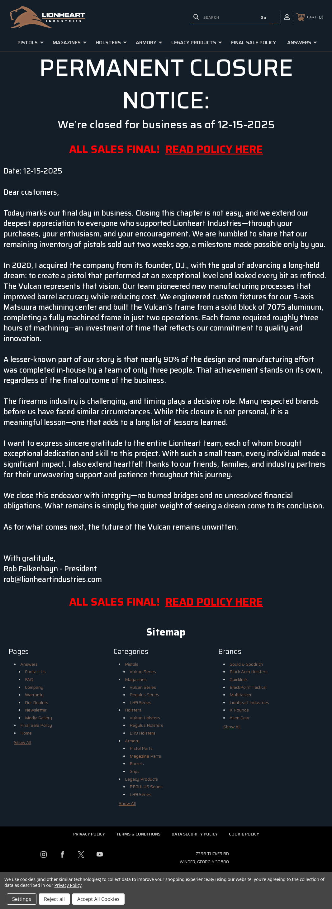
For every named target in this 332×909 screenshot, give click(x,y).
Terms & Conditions (138, 834)
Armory (149, 42)
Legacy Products (196, 42)
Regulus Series (144, 694)
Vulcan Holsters (145, 717)
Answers (302, 42)
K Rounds (239, 710)
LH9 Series (140, 702)
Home (26, 733)
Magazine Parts (145, 756)
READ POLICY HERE (214, 149)
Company (34, 687)
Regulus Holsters (146, 725)
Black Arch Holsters (249, 671)
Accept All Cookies (98, 899)
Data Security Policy (195, 834)
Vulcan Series (143, 671)
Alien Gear (240, 717)
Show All (22, 742)
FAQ (29, 679)
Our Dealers (36, 702)
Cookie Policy (244, 834)
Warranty (34, 694)
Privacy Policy (89, 834)
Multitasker (241, 694)
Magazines (70, 42)
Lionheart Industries (249, 702)
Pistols (30, 42)
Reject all (54, 899)
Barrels (137, 763)
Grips (135, 771)
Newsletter (36, 710)
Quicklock (239, 679)
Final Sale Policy (253, 42)
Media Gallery (38, 717)
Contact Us (35, 671)
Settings (21, 899)
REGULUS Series (146, 786)
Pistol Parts (141, 748)
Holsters (111, 42)
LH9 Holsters (142, 733)
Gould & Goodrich (246, 664)
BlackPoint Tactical (248, 687)
